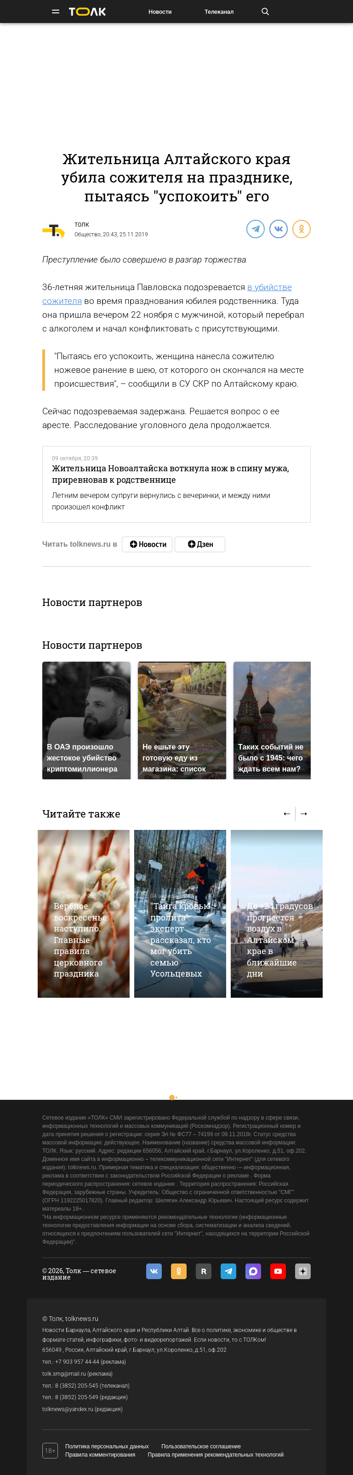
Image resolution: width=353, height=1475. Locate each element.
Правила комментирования (100, 1455)
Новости (159, 11)
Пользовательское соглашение (201, 1446)
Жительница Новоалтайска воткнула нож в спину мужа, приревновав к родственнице (170, 474)
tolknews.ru (81, 1318)
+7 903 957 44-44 (77, 1362)
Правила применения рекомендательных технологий (216, 1455)
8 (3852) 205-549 (76, 1397)
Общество (87, 234)
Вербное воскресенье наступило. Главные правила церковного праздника (80, 939)
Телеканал (219, 11)
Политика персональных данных (107, 1446)
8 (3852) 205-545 (76, 1386)
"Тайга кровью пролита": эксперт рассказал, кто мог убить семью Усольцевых (180, 939)
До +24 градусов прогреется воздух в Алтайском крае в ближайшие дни (280, 939)
